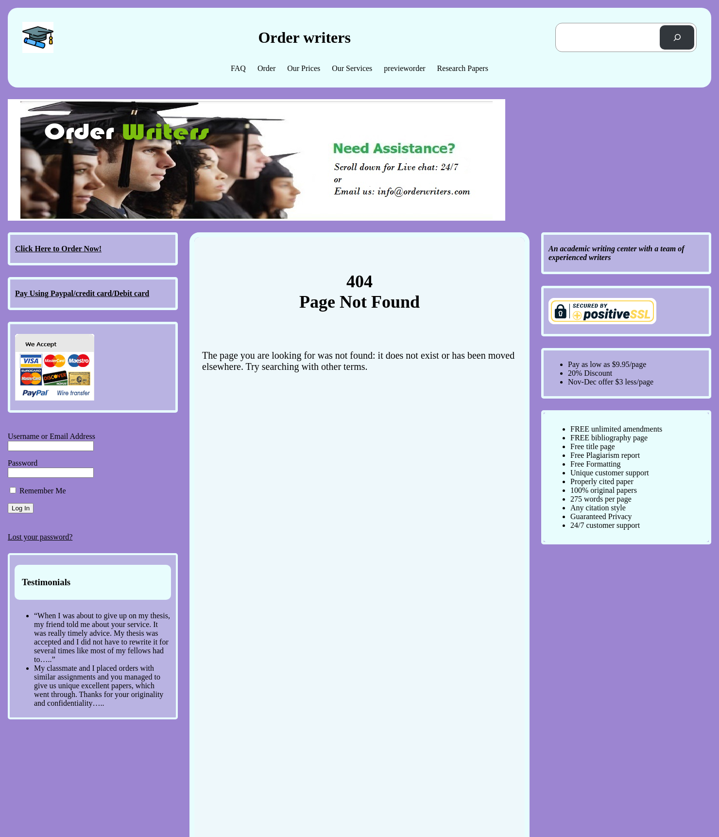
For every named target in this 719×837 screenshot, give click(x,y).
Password (22, 463)
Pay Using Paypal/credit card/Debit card (82, 293)
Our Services (352, 68)
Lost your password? (40, 537)
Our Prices (303, 68)
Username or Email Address (51, 436)
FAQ (238, 68)
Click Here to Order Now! (58, 248)
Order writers (304, 37)
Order (266, 68)
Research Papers (462, 68)
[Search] (677, 37)
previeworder (404, 68)
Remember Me (38, 491)
